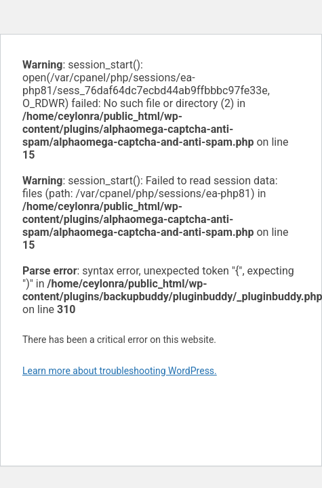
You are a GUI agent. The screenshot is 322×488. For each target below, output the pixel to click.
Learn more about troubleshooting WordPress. (119, 370)
